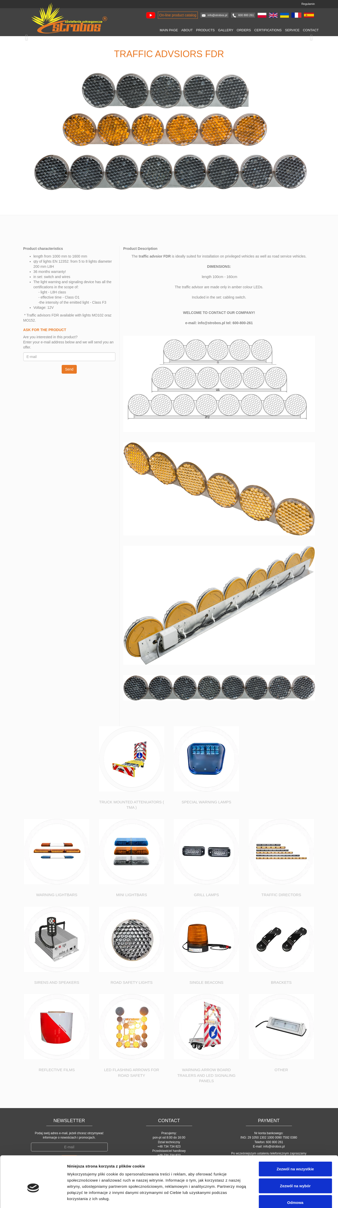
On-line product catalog (178, 15)
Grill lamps (206, 895)
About (187, 30)
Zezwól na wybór (295, 1157)
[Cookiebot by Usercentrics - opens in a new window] (33, 1198)
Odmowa (295, 1174)
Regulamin (308, 3)
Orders (244, 30)
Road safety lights (131, 982)
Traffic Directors (281, 895)
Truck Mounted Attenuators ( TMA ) (131, 805)
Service (292, 30)
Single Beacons (206, 982)
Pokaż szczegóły (273, 1198)
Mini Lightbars (131, 895)
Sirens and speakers (56, 982)
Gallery (225, 30)
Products (205, 30)
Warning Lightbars (56, 895)
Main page (169, 30)
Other (281, 1070)
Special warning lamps (206, 802)
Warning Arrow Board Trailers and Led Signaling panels (206, 1075)
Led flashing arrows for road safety (131, 1072)
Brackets (281, 982)
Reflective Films (57, 1070)
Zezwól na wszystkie (295, 1141)
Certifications (268, 30)
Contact (311, 30)
